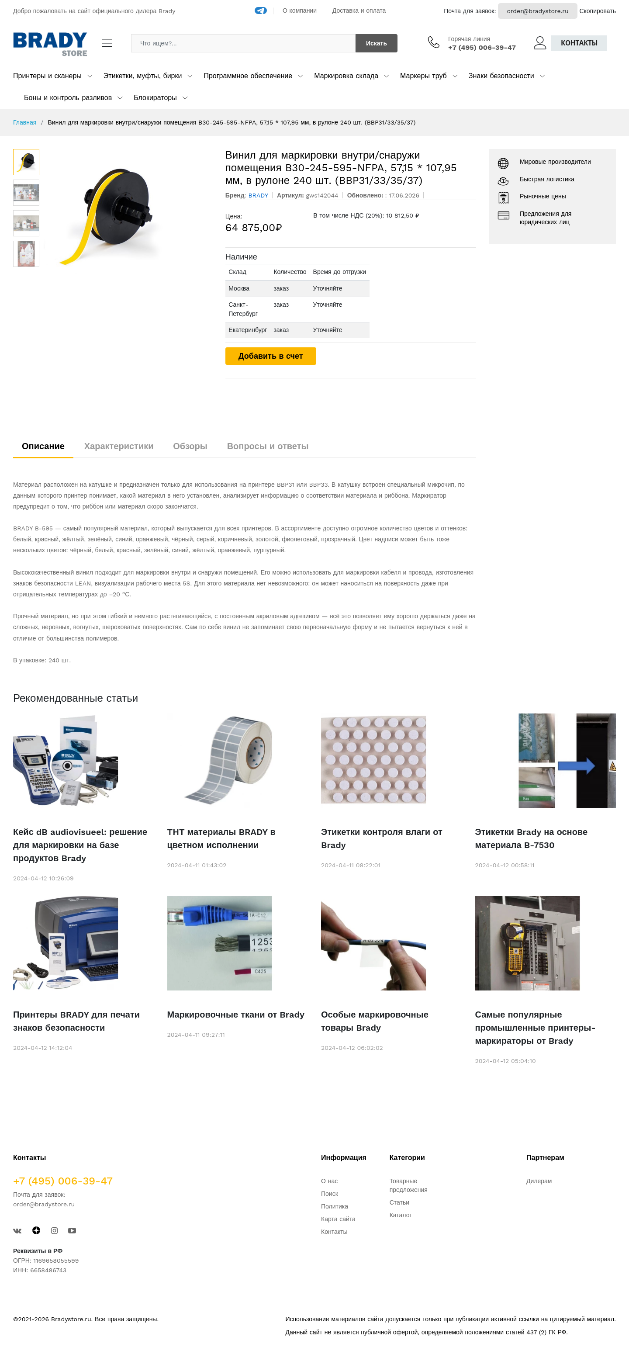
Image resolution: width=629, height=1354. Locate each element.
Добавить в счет (270, 355)
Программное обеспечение (248, 76)
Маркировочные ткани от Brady (235, 1014)
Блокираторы (155, 97)
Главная (24, 122)
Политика (334, 1206)
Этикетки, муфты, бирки (143, 76)
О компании (300, 10)
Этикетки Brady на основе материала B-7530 (531, 838)
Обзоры (190, 446)
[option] (128, 214)
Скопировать (597, 10)
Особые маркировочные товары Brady (375, 1021)
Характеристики (119, 446)
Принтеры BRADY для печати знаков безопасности (76, 1021)
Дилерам (539, 1180)
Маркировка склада (346, 76)
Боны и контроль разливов (68, 97)
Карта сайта (338, 1218)
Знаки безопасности (501, 76)
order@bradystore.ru (537, 10)
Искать (376, 43)
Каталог (401, 1215)
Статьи (399, 1202)
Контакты (579, 43)
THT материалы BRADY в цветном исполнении (221, 838)
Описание (43, 446)
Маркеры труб (423, 76)
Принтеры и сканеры (47, 76)
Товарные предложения (409, 1185)
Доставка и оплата (359, 10)
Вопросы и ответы (268, 446)
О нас (329, 1180)
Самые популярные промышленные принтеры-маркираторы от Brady (535, 1027)
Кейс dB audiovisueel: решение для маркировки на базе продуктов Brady (80, 845)
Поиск (329, 1193)
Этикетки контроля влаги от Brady (381, 838)
